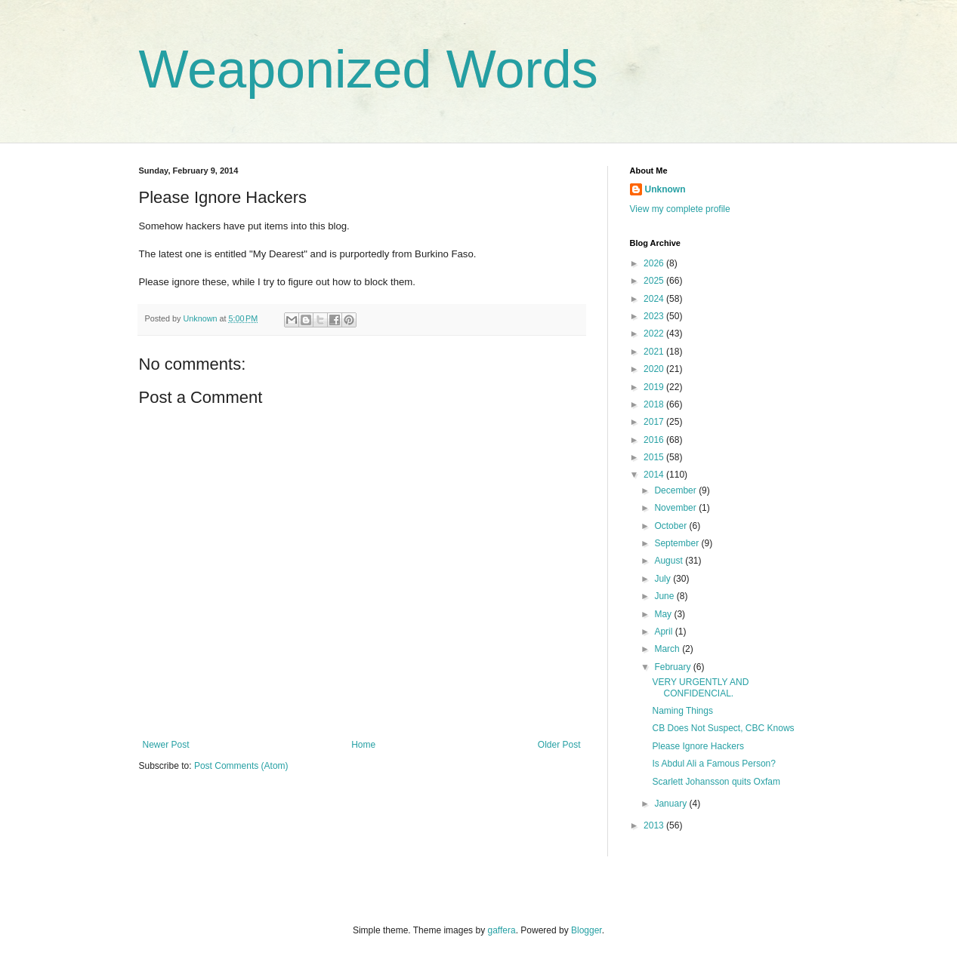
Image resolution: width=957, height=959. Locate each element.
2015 (655, 457)
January (671, 803)
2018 (655, 404)
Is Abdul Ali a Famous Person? (713, 763)
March (668, 649)
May (664, 614)
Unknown (665, 189)
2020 (655, 369)
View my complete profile (680, 209)
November (676, 508)
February (673, 667)
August (669, 560)
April (664, 631)
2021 (655, 351)
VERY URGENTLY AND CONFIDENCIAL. (700, 687)
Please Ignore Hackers (697, 746)
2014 (655, 474)
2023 (655, 316)
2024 (655, 299)
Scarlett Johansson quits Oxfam (715, 781)
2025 (655, 280)
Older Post (559, 744)
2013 (655, 825)
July (663, 578)
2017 (655, 421)
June (665, 596)
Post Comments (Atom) (241, 766)
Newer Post (166, 744)
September (677, 543)
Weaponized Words (368, 69)
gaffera (501, 930)
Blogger (586, 930)
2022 (655, 333)
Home (363, 744)
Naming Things (682, 710)
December (676, 490)
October (671, 526)
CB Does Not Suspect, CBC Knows (723, 728)
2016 (655, 440)
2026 (655, 263)
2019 (655, 387)
